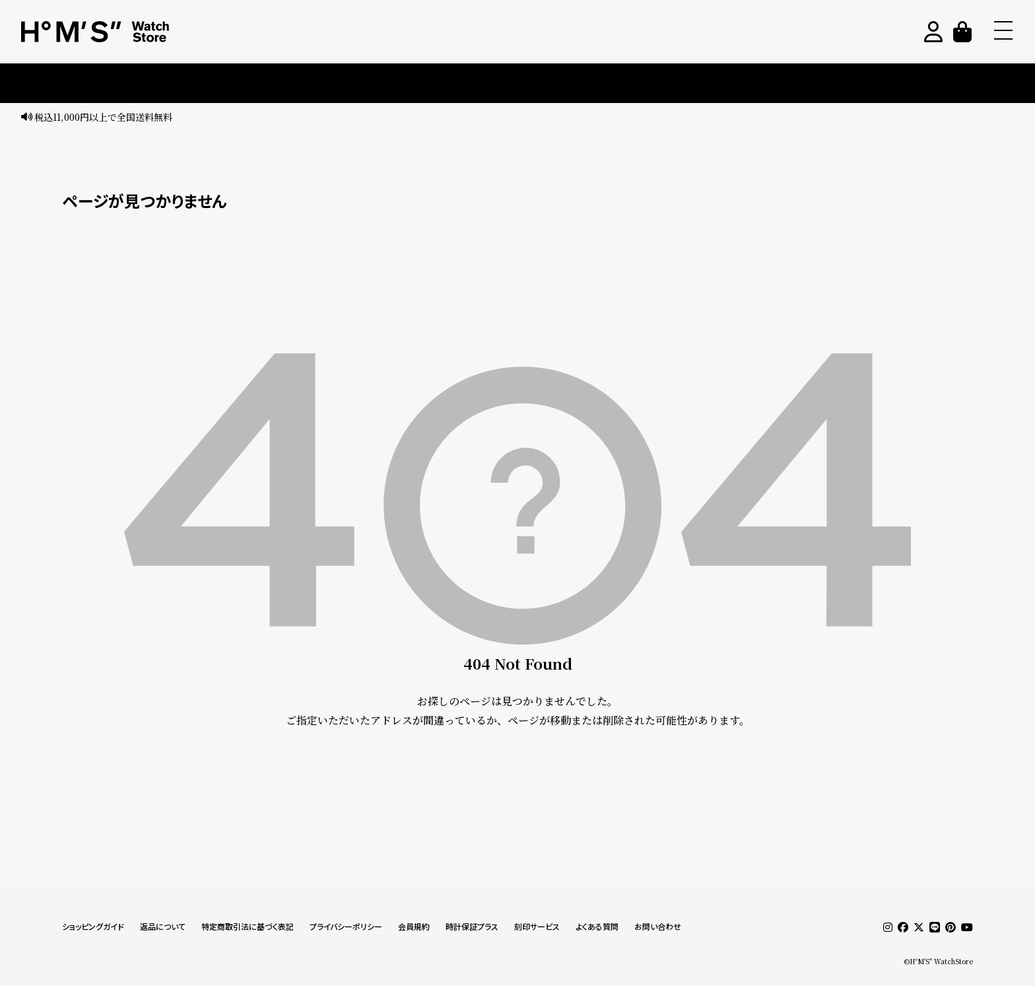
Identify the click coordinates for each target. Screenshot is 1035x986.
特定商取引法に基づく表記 (247, 927)
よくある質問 (597, 927)
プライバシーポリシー (346, 927)
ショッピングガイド (93, 927)
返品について (162, 927)
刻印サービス (537, 927)
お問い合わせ (657, 927)
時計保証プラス (472, 927)
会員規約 (414, 927)
